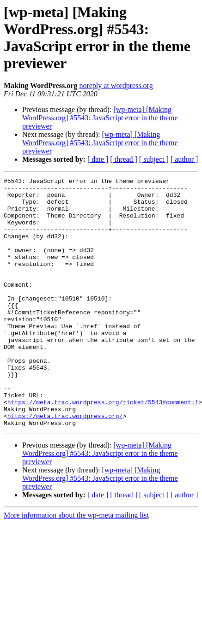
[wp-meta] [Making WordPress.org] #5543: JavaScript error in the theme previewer (100, 118)
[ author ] (184, 159)
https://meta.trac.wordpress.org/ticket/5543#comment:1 (102, 447)
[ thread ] (123, 159)
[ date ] (97, 159)
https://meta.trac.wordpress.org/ (65, 464)
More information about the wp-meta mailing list (76, 565)
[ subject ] (154, 159)
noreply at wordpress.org (116, 85)
